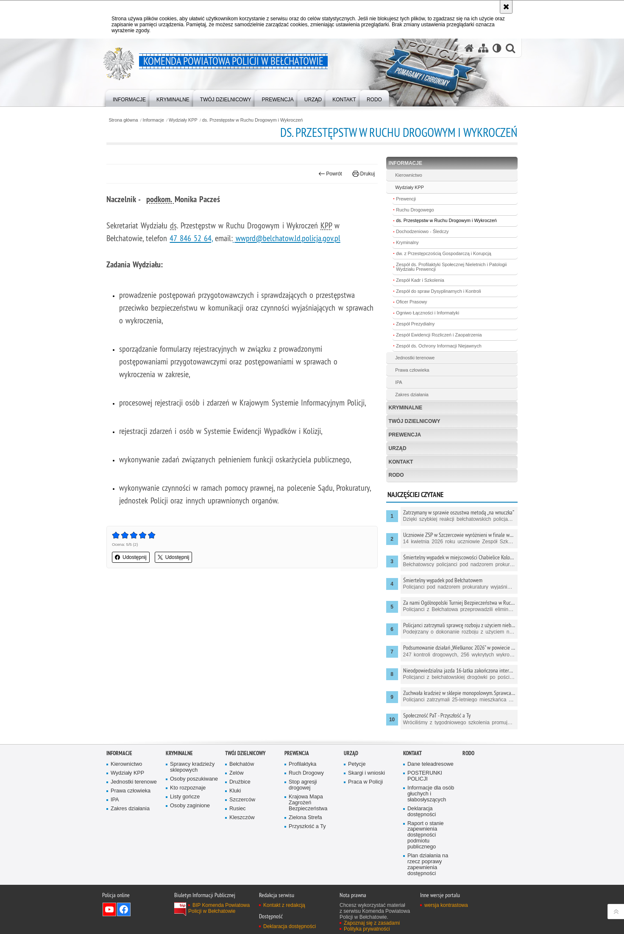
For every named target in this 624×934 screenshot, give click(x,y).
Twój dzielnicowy (414, 421)
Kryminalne (406, 408)
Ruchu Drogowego (415, 209)
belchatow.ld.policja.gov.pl (298, 238)
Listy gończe (185, 797)
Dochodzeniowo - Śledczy (422, 231)
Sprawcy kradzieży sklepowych (192, 767)
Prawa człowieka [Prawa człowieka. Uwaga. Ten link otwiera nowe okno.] (412, 369)
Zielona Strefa (305, 817)
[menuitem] (129, 98)
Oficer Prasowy (411, 301)
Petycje (356, 764)
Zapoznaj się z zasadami (372, 923)
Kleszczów (242, 817)
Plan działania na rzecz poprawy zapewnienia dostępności (427, 864)
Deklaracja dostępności (421, 811)
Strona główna (123, 120)
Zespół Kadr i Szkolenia (420, 280)
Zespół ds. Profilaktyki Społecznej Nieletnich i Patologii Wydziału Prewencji (451, 267)
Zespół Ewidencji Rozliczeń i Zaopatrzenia (439, 334)
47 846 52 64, (191, 238)
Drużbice (240, 782)
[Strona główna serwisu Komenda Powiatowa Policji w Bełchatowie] (469, 48)
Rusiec (237, 809)
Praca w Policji (365, 782)
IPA (398, 382)
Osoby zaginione (190, 806)
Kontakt (401, 462)
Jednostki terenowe (415, 357)
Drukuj (363, 173)
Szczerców (242, 800)
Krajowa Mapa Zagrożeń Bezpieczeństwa (308, 803)
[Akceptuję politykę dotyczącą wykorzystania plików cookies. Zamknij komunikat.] (506, 7)
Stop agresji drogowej (303, 785)
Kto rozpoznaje (188, 788)
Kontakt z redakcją (284, 905)
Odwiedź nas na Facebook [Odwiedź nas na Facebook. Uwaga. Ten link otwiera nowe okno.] (124, 909)
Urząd (398, 448)
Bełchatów (241, 764)
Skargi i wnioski (366, 773)
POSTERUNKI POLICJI (424, 776)
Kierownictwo (408, 175)
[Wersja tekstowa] (497, 48)
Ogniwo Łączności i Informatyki (427, 312)
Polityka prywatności (367, 929)
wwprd (246, 238)
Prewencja (405, 435)
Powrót (330, 173)
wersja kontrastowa (446, 905)
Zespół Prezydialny (415, 323)
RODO (396, 475)
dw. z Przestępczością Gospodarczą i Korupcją (443, 253)
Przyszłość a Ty (307, 826)
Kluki (235, 791)
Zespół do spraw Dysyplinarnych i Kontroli (438, 291)
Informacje (153, 120)
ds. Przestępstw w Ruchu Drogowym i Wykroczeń (252, 120)
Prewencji (406, 198)
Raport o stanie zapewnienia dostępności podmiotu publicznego (425, 835)
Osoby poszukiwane (194, 779)
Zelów (236, 773)
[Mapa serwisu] (483, 48)
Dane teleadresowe (430, 764)
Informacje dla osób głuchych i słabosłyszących (430, 794)
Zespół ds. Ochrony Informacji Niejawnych (439, 345)
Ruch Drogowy (306, 773)
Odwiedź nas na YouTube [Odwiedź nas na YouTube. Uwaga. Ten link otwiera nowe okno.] (109, 909)
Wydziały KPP (183, 120)
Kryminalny (407, 242)
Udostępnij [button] (131, 557)
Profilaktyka (302, 764)
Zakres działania (412, 394)
